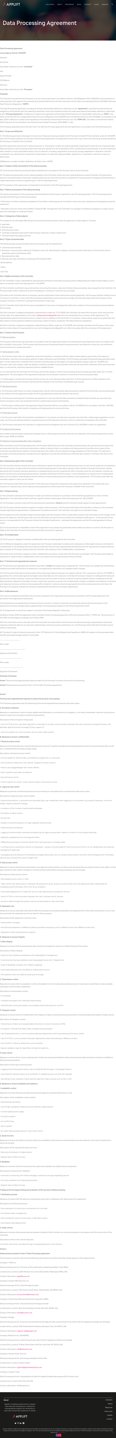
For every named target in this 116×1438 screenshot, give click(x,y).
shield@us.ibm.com (24, 1312)
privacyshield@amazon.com (28, 1294)
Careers (109, 1415)
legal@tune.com (23, 1276)
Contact (109, 1419)
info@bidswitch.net (24, 1349)
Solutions (109, 1400)
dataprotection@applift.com (48, 315)
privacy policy (61, 1432)
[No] (113, 1432)
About (110, 1403)
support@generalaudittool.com (29, 1367)
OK (58, 1435)
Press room (108, 1411)
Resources (108, 1407)
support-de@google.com (27, 1330)
